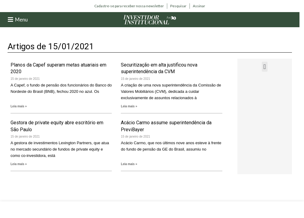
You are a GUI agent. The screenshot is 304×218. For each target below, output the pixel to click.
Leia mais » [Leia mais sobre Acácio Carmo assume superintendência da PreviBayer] (129, 164)
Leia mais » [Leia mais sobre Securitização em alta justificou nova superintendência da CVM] (129, 106)
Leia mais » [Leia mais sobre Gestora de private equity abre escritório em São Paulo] (19, 164)
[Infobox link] (129, 6)
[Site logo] (150, 19)
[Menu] (11, 20)
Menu (21, 19)
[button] (265, 67)
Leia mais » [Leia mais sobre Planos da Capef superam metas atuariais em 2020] (19, 106)
